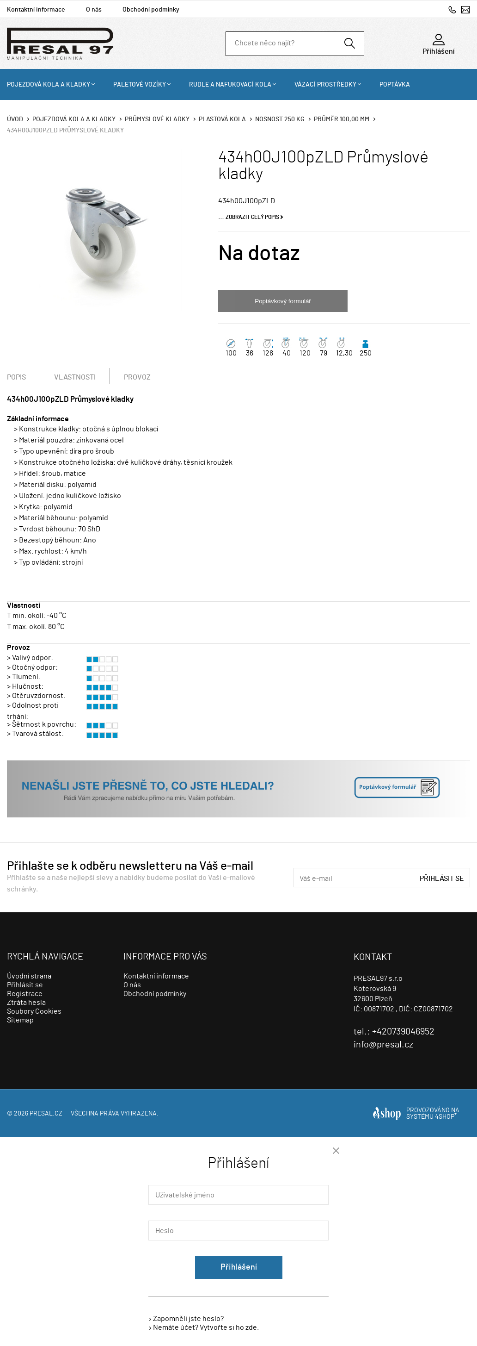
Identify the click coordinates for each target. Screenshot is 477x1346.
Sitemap (20, 1020)
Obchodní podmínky (150, 9)
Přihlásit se (442, 878)
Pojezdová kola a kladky (48, 84)
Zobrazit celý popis (252, 217)
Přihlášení (238, 1267)
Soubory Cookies (34, 1011)
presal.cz (46, 1113)
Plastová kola (222, 119)
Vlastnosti (75, 377)
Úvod (15, 119)
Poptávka (394, 84)
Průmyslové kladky (157, 119)
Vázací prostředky (325, 84)
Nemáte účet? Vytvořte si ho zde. (206, 1327)
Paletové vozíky (139, 84)
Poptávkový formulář (283, 301)
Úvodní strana (29, 976)
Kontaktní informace (36, 9)
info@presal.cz (465, 9)
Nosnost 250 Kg (280, 119)
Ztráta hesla (26, 1002)
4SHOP (446, 1117)
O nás (94, 9)
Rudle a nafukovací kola (230, 84)
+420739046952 (452, 9)
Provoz (137, 377)
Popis (16, 377)
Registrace (25, 993)
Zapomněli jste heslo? (188, 1318)
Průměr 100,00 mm (341, 119)
